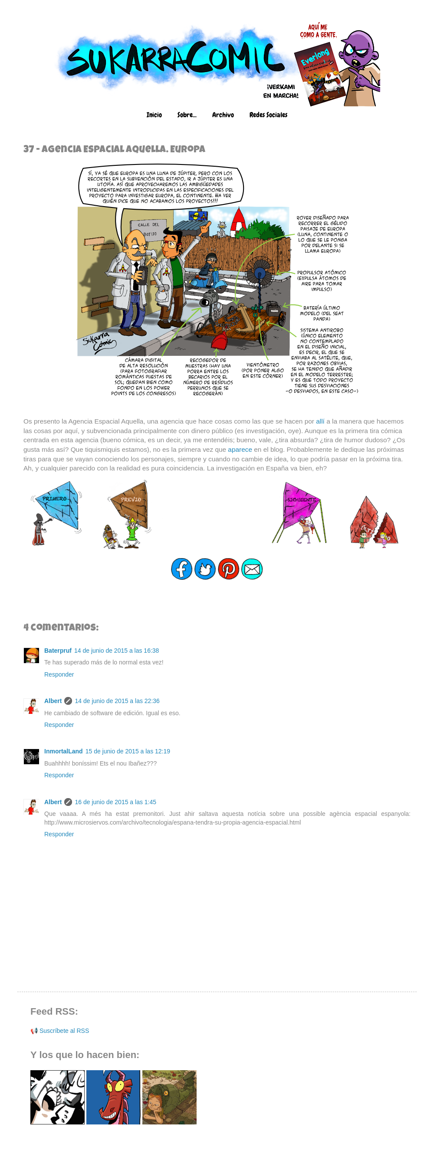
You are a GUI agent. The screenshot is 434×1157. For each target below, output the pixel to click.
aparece (240, 449)
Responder (59, 674)
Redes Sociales (268, 114)
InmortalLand (63, 751)
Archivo (223, 114)
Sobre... (187, 114)
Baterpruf (58, 650)
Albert (53, 700)
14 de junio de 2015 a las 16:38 (116, 650)
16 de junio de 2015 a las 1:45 (115, 802)
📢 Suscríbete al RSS (59, 1030)
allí (320, 421)
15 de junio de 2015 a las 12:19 (127, 751)
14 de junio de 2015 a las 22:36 (117, 700)
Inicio (154, 114)
